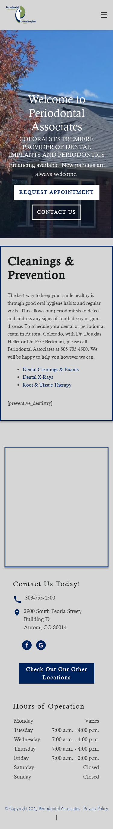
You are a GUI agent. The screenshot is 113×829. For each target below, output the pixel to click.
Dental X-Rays (38, 377)
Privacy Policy (95, 808)
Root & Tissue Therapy (47, 385)
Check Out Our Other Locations (56, 673)
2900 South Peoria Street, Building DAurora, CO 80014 (47, 619)
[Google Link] (41, 645)
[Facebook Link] (27, 645)
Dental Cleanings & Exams (51, 369)
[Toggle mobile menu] (104, 15)
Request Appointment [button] (56, 192)
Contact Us (56, 212)
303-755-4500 (34, 599)
